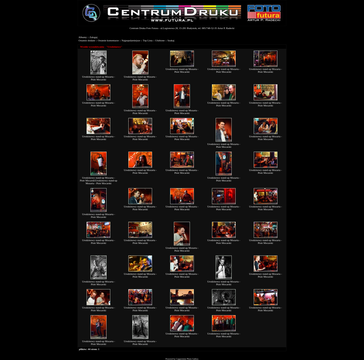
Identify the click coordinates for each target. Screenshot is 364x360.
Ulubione (160, 40)
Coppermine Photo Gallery (187, 359)
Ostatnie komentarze (108, 40)
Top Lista (148, 40)
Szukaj (170, 40)
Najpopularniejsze (131, 40)
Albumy (82, 37)
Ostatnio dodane (86, 40)
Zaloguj (94, 37)
